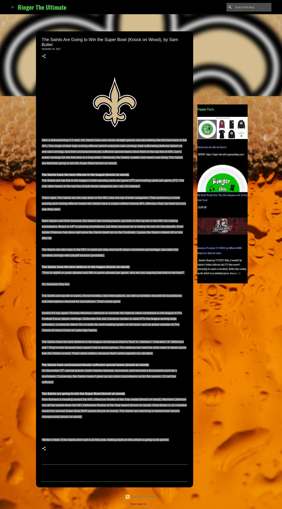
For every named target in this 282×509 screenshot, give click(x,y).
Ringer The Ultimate (42, 7)
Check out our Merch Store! (211, 147)
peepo (149, 504)
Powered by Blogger (141, 496)
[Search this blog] (252, 7)
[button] (44, 56)
